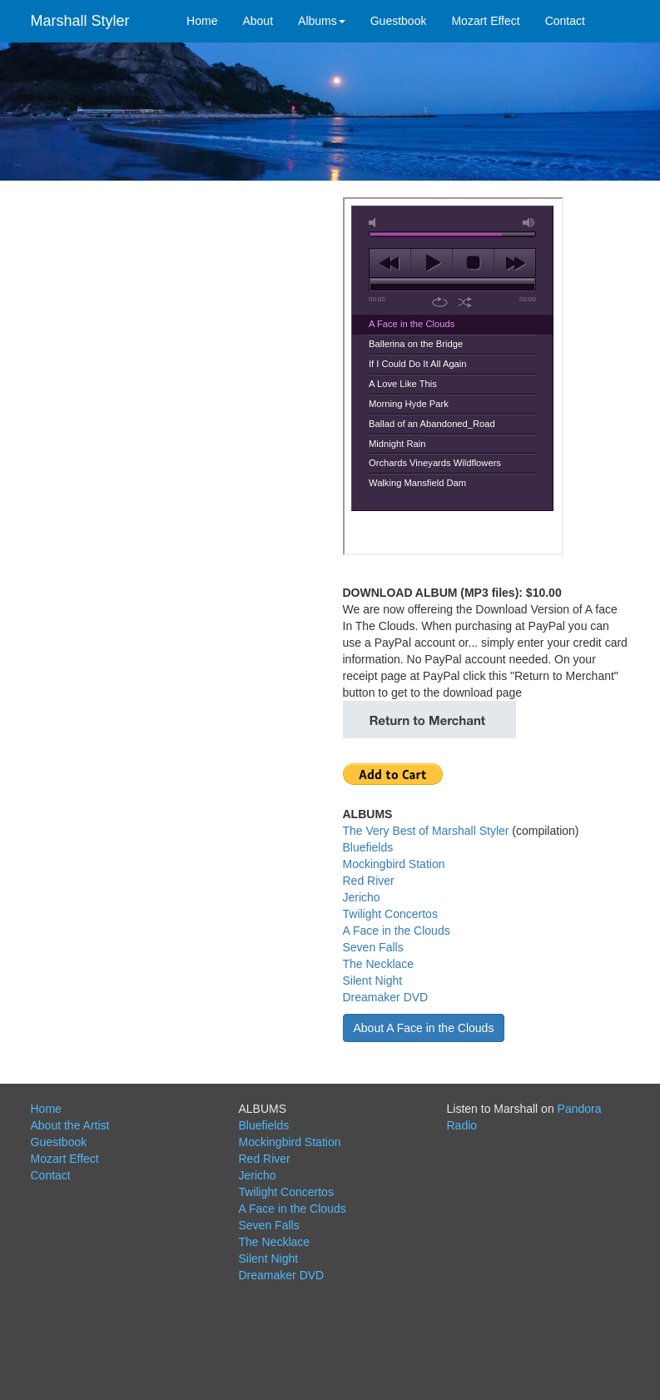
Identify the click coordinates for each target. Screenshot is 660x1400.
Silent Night (373, 980)
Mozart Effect (485, 20)
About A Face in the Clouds (424, 1028)
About (257, 20)
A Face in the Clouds (396, 930)
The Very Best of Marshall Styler (426, 830)
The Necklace (378, 964)
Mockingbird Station (394, 864)
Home (201, 20)
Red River (369, 880)
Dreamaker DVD (386, 997)
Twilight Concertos (390, 914)
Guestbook (398, 20)
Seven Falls (373, 947)
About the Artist (70, 1125)
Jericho (361, 897)
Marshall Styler (80, 20)
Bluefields (368, 847)
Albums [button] (321, 20)
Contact (565, 20)
